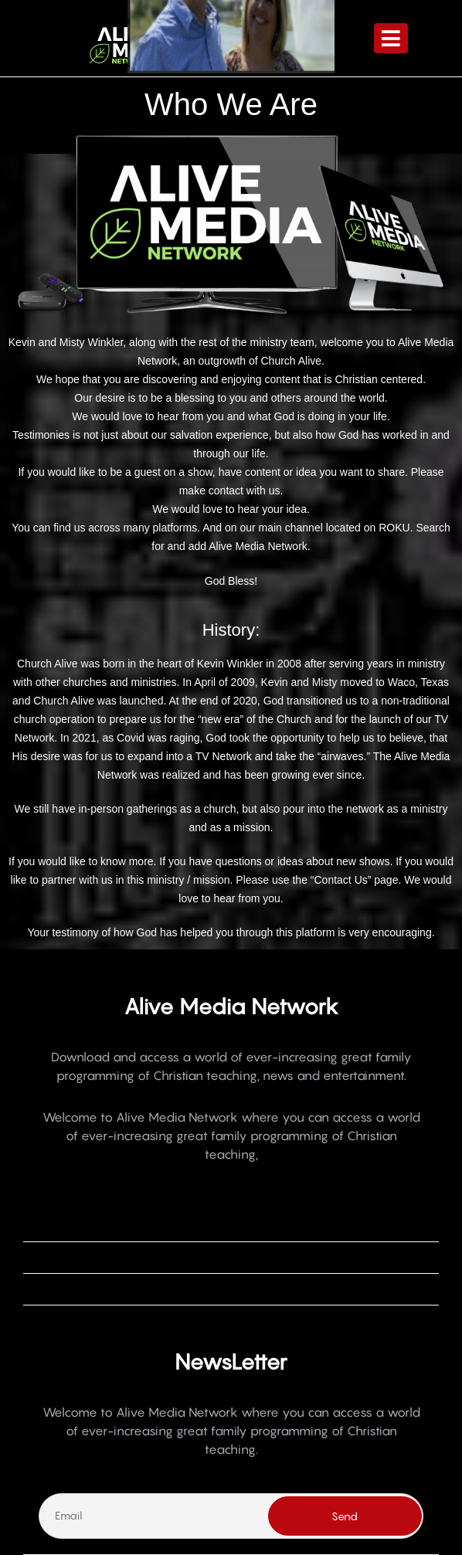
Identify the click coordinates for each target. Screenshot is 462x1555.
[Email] (231, 1515)
